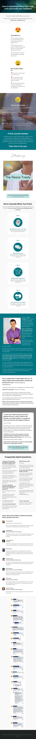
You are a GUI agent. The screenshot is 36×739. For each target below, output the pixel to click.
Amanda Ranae (9, 530)
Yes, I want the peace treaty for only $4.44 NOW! (18, 196)
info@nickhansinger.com (24, 494)
